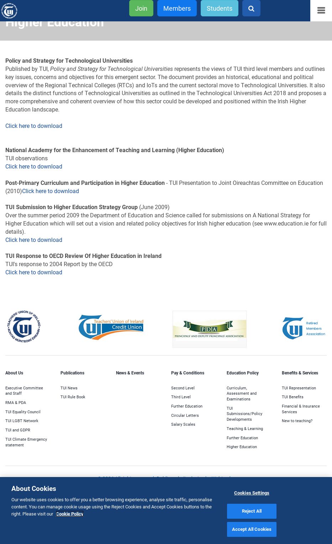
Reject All (252, 511)
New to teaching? (297, 420)
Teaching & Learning (245, 428)
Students (219, 8)
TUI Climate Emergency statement (26, 441)
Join (141, 8)
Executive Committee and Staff (24, 390)
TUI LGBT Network (21, 420)
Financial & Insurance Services (301, 408)
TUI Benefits (293, 396)
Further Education (186, 406)
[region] (166, 510)
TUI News (69, 387)
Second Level (183, 387)
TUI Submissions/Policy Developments (244, 413)
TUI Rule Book (72, 396)
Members (177, 8)
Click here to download (34, 125)
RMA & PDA (15, 402)
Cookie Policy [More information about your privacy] (70, 514)
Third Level (181, 396)
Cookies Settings (251, 492)
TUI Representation (299, 387)
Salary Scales (183, 424)
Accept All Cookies (252, 529)
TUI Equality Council (23, 411)
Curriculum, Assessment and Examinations (242, 393)
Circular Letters (185, 415)
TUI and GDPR (17, 429)
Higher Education (242, 446)
